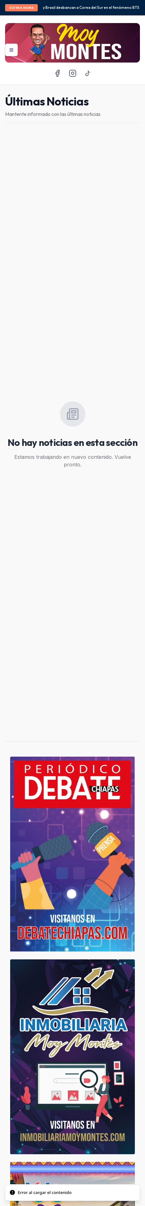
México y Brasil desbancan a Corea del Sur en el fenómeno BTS (86, 7)
